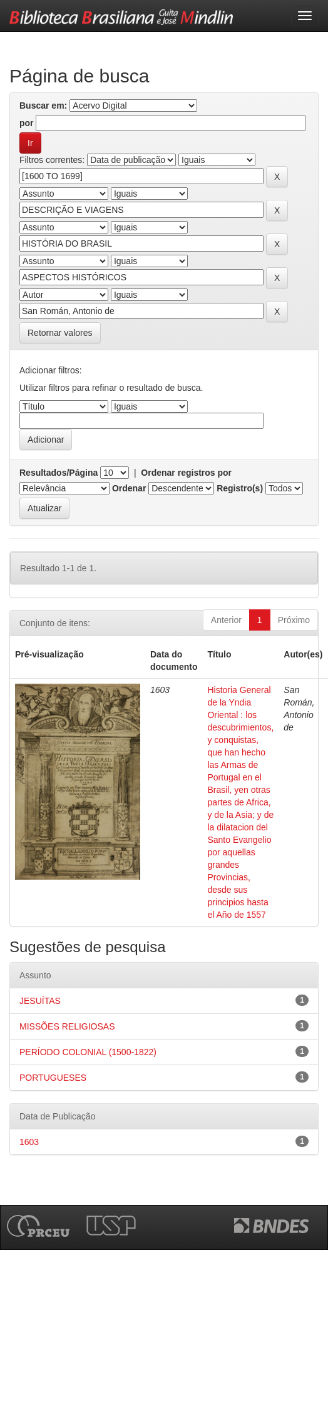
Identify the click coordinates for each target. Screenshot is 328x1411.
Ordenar (129, 488)
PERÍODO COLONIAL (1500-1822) (87, 1052)
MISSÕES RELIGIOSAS (67, 1026)
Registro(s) (240, 488)
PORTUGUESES (52, 1078)
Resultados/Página (58, 473)
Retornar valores (60, 333)
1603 (29, 1142)
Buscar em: (43, 106)
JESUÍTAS (40, 1001)
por (26, 123)
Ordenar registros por (186, 473)
